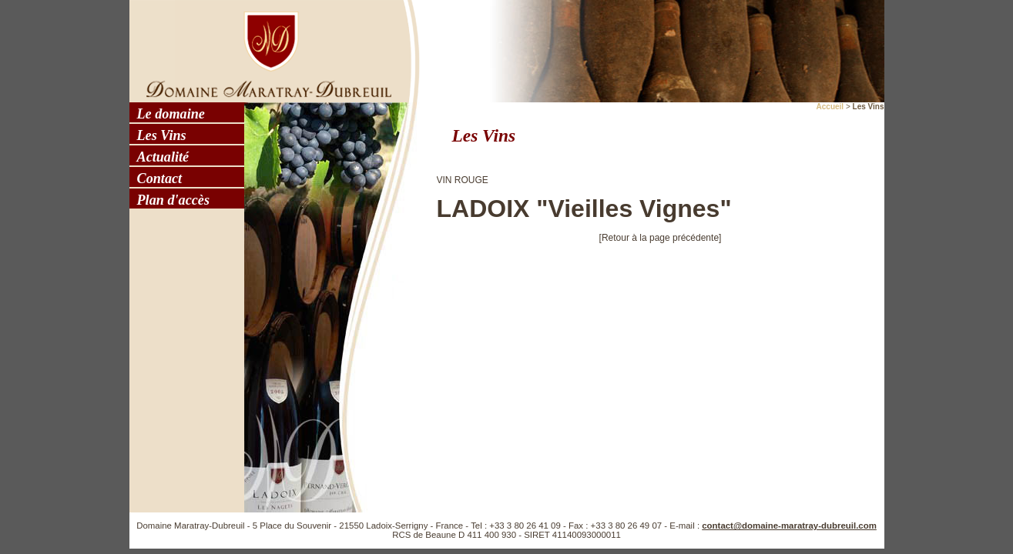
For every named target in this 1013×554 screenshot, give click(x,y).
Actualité (163, 157)
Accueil (830, 106)
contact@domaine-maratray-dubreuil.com (789, 525)
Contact (160, 178)
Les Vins (161, 135)
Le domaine (171, 114)
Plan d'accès (173, 200)
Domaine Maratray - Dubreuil (264, 50)
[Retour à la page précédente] (660, 237)
